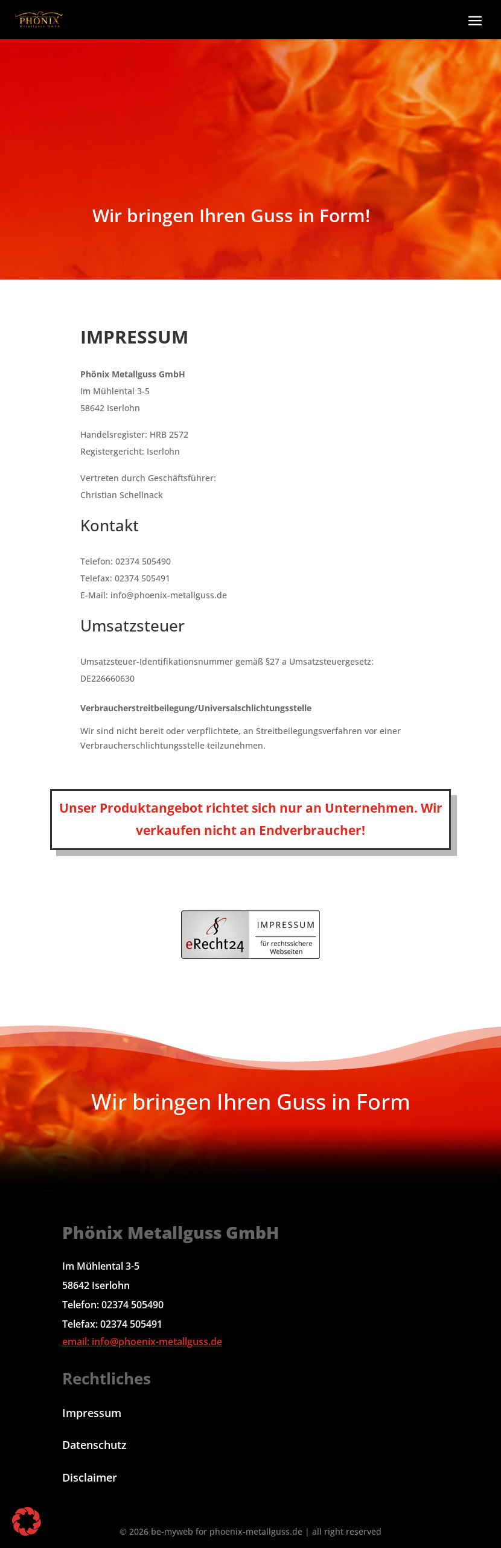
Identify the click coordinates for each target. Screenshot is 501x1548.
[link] (39, 19)
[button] (474, 20)
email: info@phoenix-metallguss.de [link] (142, 1341)
